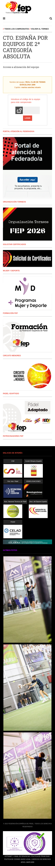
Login (27, 118)
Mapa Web (30, 862)
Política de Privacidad (40, 856)
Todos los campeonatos (16, 29)
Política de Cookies (12, 859)
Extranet (8, 856)
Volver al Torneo (40, 29)
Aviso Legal (26, 859)
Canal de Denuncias (22, 856)
